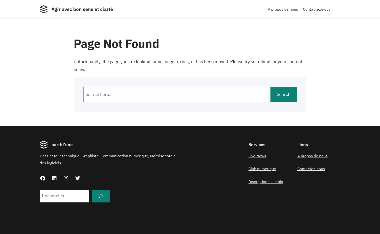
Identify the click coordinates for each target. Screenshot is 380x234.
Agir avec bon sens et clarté (82, 9)
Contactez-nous (317, 9)
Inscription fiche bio (265, 181)
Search (283, 94)
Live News (257, 155)
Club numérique (262, 168)
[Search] (101, 196)
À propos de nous (283, 9)
